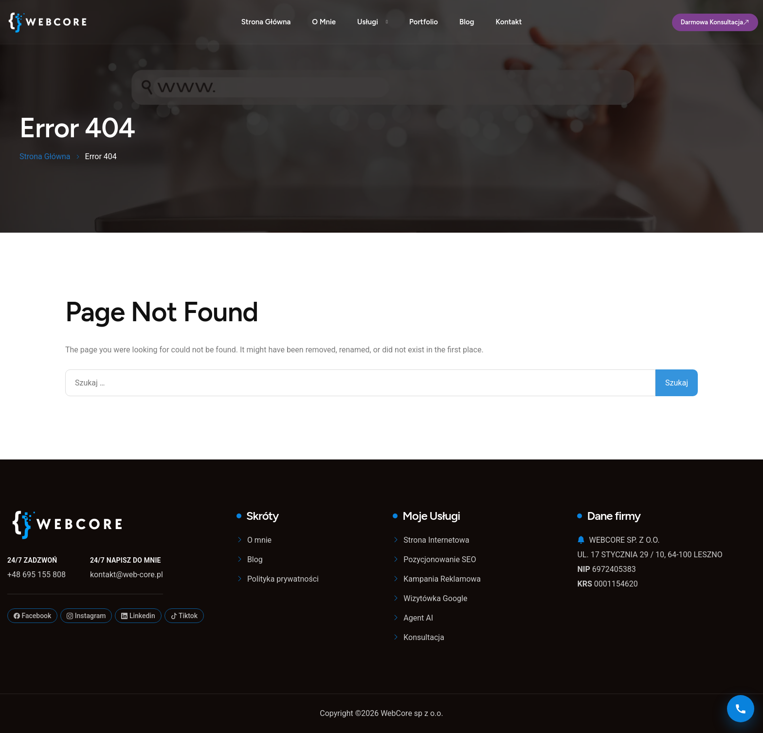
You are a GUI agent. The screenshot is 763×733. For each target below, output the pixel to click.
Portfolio (423, 22)
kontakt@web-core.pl (126, 574)
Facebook (32, 616)
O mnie (324, 22)
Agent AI (418, 618)
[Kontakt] (740, 708)
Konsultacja (423, 637)
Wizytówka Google (435, 598)
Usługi (367, 22)
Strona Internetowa (436, 540)
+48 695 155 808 (36, 574)
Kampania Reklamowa (442, 579)
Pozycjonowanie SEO (439, 559)
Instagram (86, 616)
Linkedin (138, 616)
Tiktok (184, 616)
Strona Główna (266, 22)
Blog (466, 22)
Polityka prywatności (283, 579)
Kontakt (508, 22)
